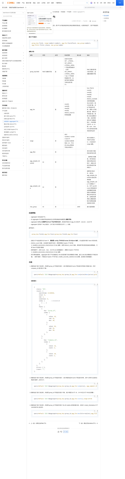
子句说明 (69, 11)
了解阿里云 (59, 3)
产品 (23, 3)
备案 (105, 2)
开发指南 (63, 11)
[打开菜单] (3, 3)
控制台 (109, 2)
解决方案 (28, 3)
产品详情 (85, 21)
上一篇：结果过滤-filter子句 (37, 428)
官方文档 (4, 7)
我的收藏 (94, 21)
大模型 (18, 3)
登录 (120, 2)
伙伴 (48, 3)
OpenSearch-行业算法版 (53, 11)
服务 (52, 3)
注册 (113, 2)
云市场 (43, 3)
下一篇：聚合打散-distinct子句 (88, 428)
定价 (38, 3)
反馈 (66, 436)
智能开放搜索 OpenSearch (16, 7)
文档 (101, 2)
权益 (34, 3)
